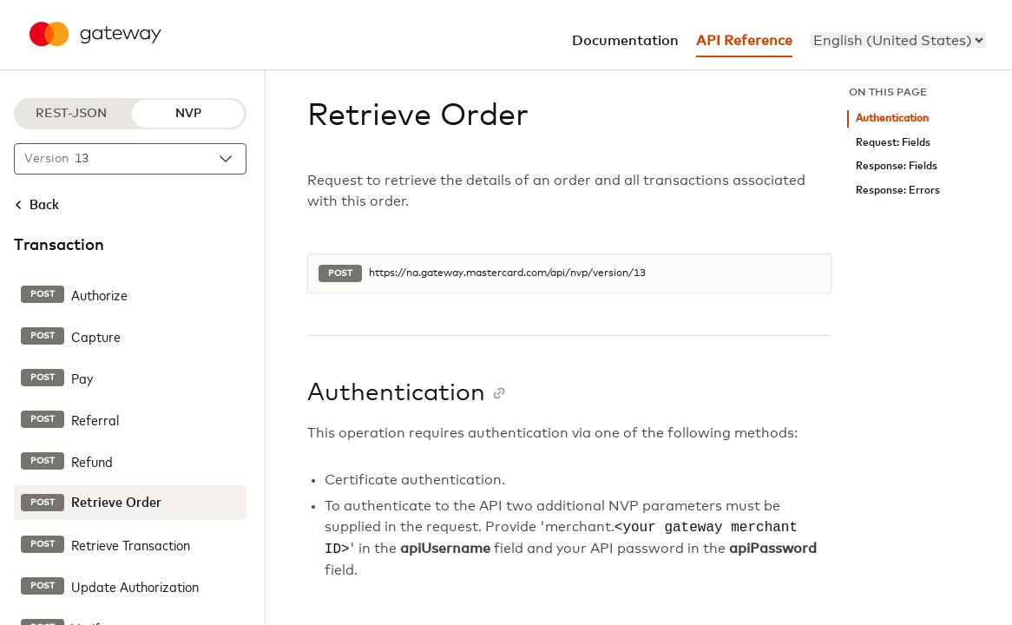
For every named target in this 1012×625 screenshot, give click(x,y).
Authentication (892, 118)
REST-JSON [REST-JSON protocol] (71, 114)
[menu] (898, 40)
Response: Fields (896, 166)
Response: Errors (898, 190)
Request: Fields (893, 142)
